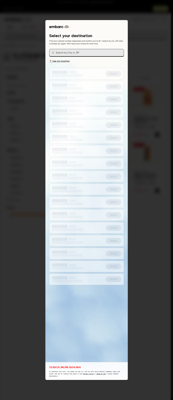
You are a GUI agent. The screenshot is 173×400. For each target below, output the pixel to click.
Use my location (59, 60)
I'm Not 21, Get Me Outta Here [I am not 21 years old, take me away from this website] (65, 367)
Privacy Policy (88, 374)
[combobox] (86, 52)
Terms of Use (101, 374)
